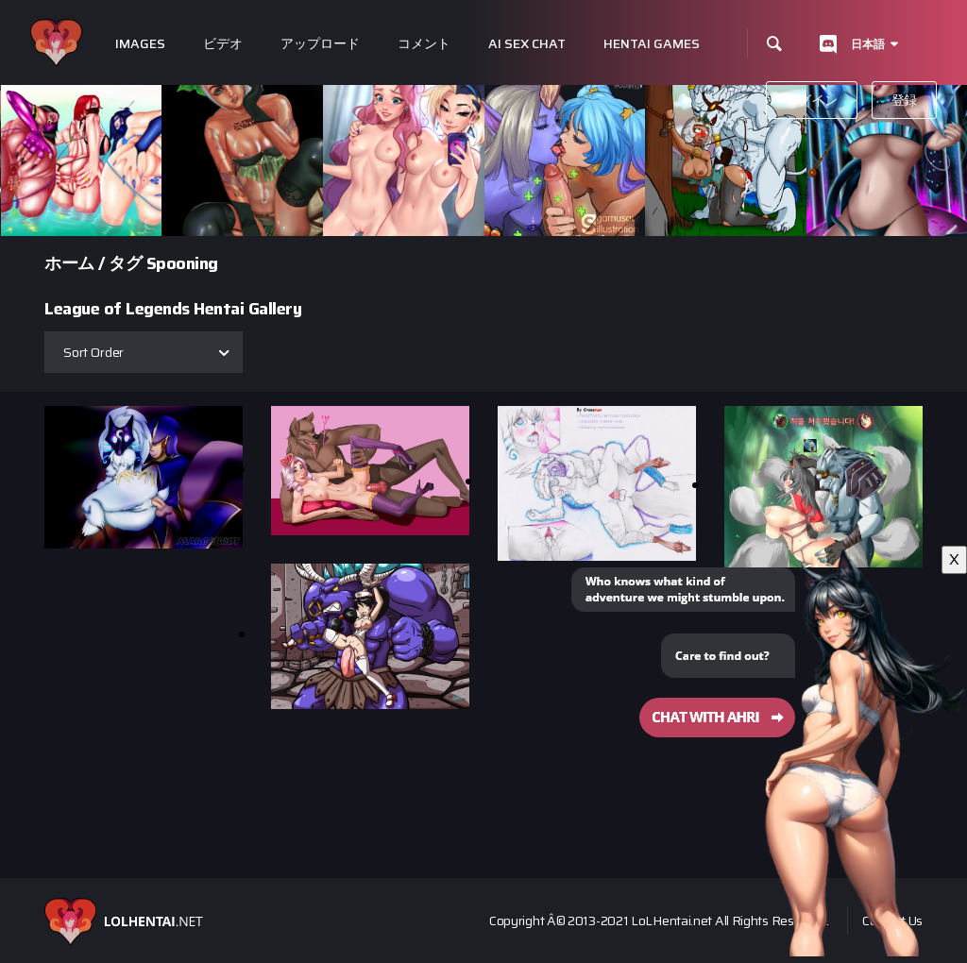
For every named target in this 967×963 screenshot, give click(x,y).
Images (140, 44)
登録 (904, 100)
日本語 (868, 44)
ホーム (69, 263)
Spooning (182, 263)
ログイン (812, 100)
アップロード (320, 44)
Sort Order (93, 352)
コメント (424, 44)
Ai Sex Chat (527, 44)
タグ (125, 263)
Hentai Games (651, 44)
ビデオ (223, 44)
